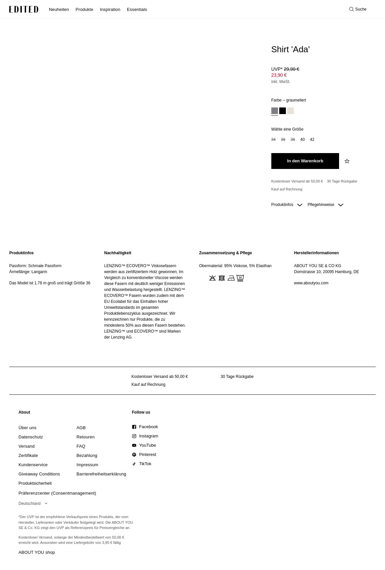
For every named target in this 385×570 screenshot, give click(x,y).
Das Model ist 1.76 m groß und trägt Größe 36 (49, 283)
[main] (192, 295)
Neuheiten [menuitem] (59, 9)
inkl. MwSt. (280, 81)
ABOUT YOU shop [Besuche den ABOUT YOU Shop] (37, 552)
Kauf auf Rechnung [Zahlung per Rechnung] (286, 189)
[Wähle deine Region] (34, 503)
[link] (24, 413)
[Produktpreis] (322, 76)
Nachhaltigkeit (117, 253)
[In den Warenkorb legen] (305, 161)
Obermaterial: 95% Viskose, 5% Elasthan (235, 266)
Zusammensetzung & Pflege (225, 253)
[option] (274, 111)
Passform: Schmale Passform (35, 266)
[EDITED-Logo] (23, 9)
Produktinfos (286, 204)
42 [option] (312, 139)
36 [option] (283, 139)
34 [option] (273, 139)
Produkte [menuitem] (84, 9)
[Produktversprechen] (322, 185)
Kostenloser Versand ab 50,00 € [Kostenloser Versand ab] (297, 181)
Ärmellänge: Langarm (28, 271)
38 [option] (292, 139)
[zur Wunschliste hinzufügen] (347, 161)
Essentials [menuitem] (137, 9)
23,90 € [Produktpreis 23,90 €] (279, 75)
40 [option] (302, 139)
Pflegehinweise (325, 204)
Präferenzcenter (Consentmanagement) (57, 493)
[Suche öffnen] (357, 9)
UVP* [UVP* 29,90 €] (285, 69)
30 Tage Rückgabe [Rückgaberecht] (342, 181)
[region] (50, 295)
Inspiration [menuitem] (110, 9)
